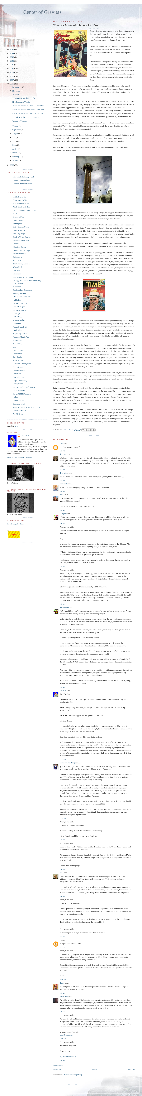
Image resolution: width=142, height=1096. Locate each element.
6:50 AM (62, 926)
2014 (12, 53)
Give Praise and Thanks (21, 102)
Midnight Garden (19, 247)
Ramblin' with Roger (21, 240)
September (16, 130)
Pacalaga (16, 313)
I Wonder (15, 94)
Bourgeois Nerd (19, 370)
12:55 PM (63, 818)
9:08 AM (62, 687)
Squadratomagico (19, 254)
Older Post (131, 1069)
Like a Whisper (19, 307)
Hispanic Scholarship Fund (23, 177)
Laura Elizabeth (19, 390)
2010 (12, 68)
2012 (12, 61)
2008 (12, 76)
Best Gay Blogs (19, 234)
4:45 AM (62, 491)
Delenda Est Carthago (21, 250)
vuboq (62, 495)
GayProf (63, 690)
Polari (15, 213)
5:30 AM (62, 510)
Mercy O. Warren (19, 310)
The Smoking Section (21, 264)
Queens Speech (19, 230)
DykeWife (17, 374)
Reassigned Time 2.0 (21, 293)
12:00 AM (63, 1038)
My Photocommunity (68, 1056)
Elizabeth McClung (67, 763)
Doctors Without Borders (22, 183)
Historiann (17, 274)
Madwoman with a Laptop (23, 277)
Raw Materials (18, 377)
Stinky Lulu (17, 340)
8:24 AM (62, 604)
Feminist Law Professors (22, 290)
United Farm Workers (21, 180)
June (14, 141)
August (15, 133)
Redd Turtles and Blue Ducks (24, 210)
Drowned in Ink (19, 404)
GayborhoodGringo (20, 380)
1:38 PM (62, 451)
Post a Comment (58, 1065)
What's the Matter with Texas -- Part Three (28, 106)
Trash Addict (18, 360)
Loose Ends (17, 354)
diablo (62, 983)
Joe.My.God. (18, 414)
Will (61, 873)
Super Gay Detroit (20, 333)
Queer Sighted (18, 220)
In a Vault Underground (22, 364)
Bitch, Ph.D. (17, 330)
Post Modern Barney (21, 203)
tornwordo (64, 484)
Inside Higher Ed (19, 197)
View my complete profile (19, 457)
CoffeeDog (17, 317)
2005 (12, 165)
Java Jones (17, 260)
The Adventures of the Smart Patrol (26, 407)
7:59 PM (62, 480)
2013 (12, 57)
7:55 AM (62, 936)
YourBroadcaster (66, 1035)
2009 (12, 72)
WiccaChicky (18, 267)
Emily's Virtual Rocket (21, 237)
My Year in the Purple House (24, 387)
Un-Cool (16, 270)
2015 (12, 49)
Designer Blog (18, 217)
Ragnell (16, 244)
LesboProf (17, 323)
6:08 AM (62, 523)
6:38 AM (62, 896)
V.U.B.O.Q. (17, 343)
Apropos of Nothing (19, 121)
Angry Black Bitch (20, 327)
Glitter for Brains (19, 410)
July (14, 137)
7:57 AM (62, 566)
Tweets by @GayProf (15, 524)
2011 (12, 65)
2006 (12, 84)
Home (94, 1069)
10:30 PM (63, 979)
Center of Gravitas (42, 12)
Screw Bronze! (18, 367)
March (15, 153)
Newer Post (57, 1069)
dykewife (63, 454)
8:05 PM (62, 869)
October (15, 126)
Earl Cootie (64, 996)
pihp (14, 347)
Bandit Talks (18, 350)
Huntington (17, 223)
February (16, 156)
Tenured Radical (19, 320)
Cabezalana (17, 257)
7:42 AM (62, 1060)
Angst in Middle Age (21, 337)
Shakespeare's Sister (20, 200)
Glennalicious (18, 400)
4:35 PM (62, 840)
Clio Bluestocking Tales (22, 297)
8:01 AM (62, 1012)
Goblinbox (17, 300)
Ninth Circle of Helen (21, 207)
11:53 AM (63, 759)
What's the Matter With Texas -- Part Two (28, 109)
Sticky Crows (18, 384)
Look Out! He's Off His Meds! (23, 98)
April (14, 149)
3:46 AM (62, 993)
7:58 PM (62, 469)
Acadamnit (17, 287)
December (16, 87)
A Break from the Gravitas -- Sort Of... (26, 117)
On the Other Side (20, 303)
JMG (61, 443)
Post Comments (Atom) (73, 1075)
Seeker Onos (64, 607)
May (14, 145)
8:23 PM (62, 947)
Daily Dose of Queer (21, 227)
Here (17, 426)
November (16, 91)
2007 (12, 80)
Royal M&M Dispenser (22, 394)
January (15, 160)
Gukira (15, 397)
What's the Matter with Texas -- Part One (27, 113)
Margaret (63, 513)
